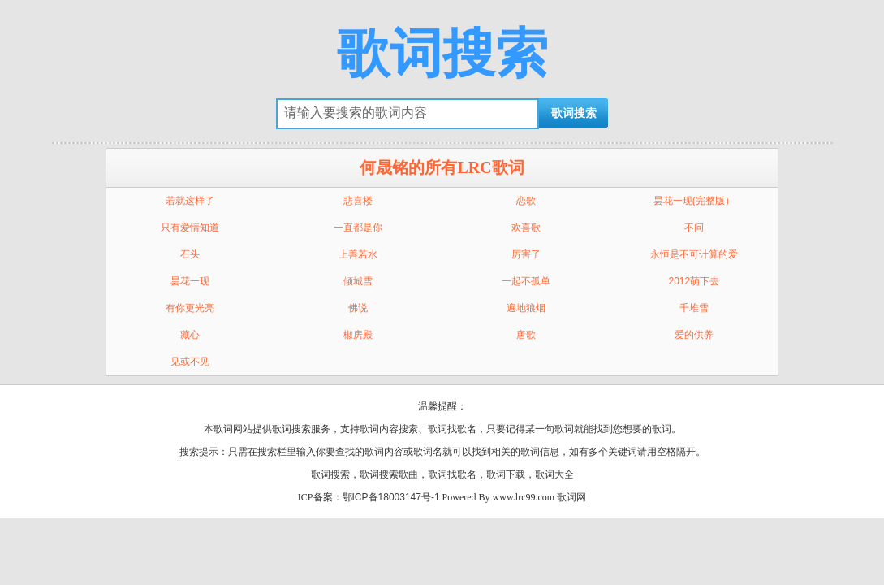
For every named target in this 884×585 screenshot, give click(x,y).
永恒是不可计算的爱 (694, 254)
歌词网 (571, 497)
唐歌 (526, 334)
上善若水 (358, 254)
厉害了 (526, 254)
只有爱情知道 (190, 227)
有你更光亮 (190, 308)
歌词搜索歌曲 (389, 474)
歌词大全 (554, 474)
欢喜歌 (526, 227)
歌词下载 (505, 474)
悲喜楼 (358, 200)
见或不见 (189, 361)
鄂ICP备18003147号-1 (391, 497)
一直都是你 (358, 227)
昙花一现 (189, 281)
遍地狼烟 (526, 308)
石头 (190, 254)
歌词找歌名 (452, 474)
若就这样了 (190, 200)
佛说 (358, 308)
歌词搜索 (442, 53)
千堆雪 (694, 308)
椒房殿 (358, 334)
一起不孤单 (526, 281)
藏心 (190, 334)
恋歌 (526, 200)
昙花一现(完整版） (694, 200)
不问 (694, 227)
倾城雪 (358, 281)
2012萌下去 (694, 281)
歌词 (369, 429)
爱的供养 (694, 334)
